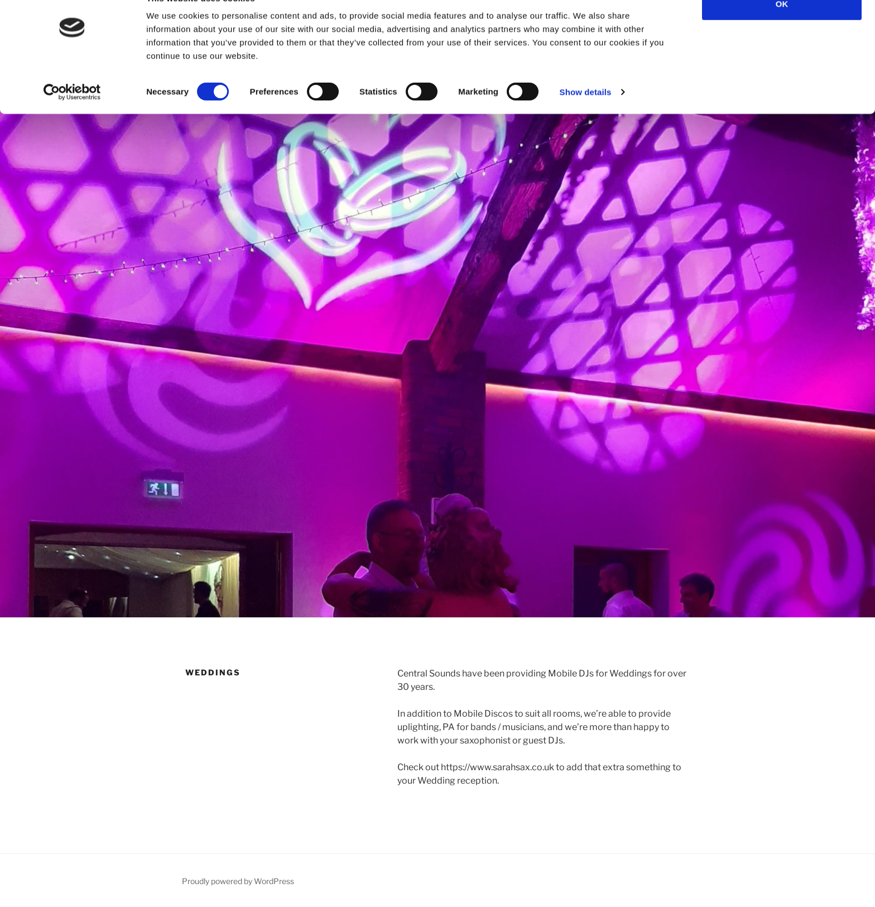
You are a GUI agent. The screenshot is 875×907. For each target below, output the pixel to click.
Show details (586, 117)
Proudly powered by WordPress (238, 881)
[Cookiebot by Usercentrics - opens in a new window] (72, 117)
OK (782, 28)
